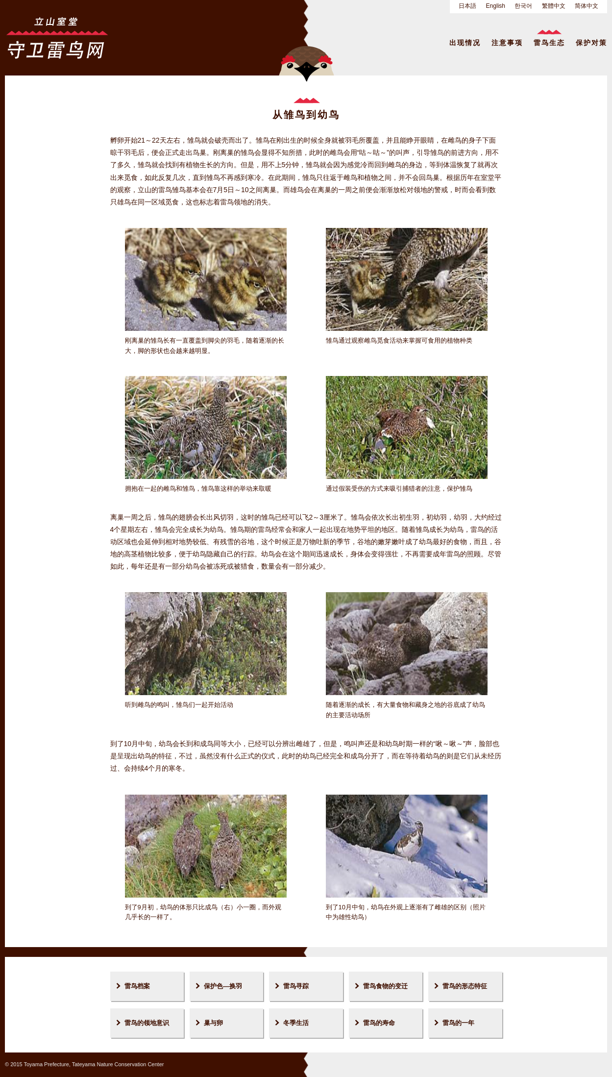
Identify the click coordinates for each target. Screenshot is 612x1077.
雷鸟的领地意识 (146, 1023)
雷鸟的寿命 (379, 1023)
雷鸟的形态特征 (464, 986)
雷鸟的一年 (458, 1023)
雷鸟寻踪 (296, 986)
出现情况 (465, 43)
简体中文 (586, 5)
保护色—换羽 (223, 986)
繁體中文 (553, 5)
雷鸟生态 (549, 43)
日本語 (467, 5)
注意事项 (507, 43)
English (495, 5)
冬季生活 (296, 1023)
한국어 (523, 5)
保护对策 (591, 43)
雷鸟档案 (137, 986)
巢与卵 (213, 1023)
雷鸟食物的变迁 (385, 986)
